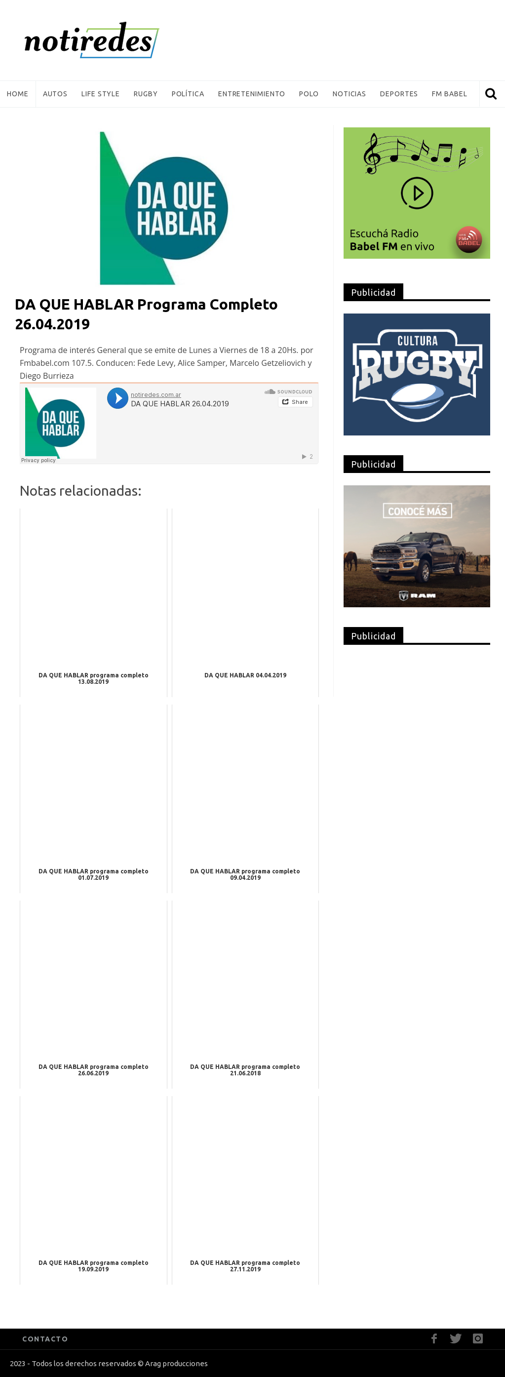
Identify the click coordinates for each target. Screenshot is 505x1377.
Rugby (146, 94)
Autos (55, 94)
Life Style (100, 94)
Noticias (349, 94)
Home (18, 94)
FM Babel (449, 94)
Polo (309, 94)
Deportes (399, 94)
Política (188, 94)
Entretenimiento (252, 94)
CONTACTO (45, 1339)
